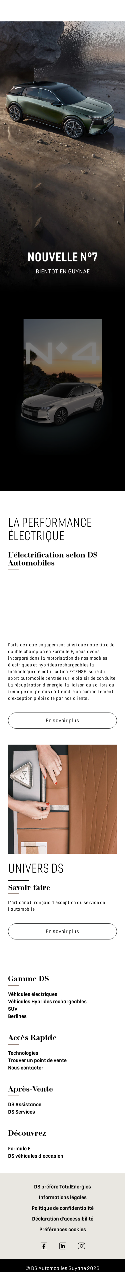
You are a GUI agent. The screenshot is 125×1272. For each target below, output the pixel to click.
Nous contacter (25, 1068)
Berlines (17, 1016)
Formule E (19, 1149)
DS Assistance (24, 1105)
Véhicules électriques (32, 994)
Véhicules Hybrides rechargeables (47, 1002)
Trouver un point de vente (37, 1060)
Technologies (23, 1053)
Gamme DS (28, 978)
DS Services (21, 1112)
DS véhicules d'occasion (35, 1156)
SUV (13, 1009)
